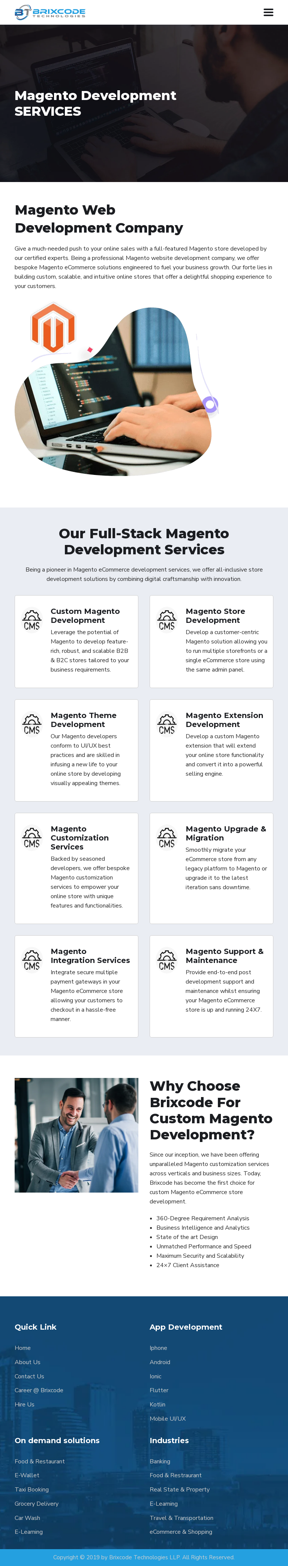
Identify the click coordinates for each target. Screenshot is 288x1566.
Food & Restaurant (40, 1461)
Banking (160, 1461)
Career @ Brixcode (39, 1390)
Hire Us (24, 1404)
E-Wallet (27, 1475)
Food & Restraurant (176, 1475)
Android (160, 1362)
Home (23, 1348)
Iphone (158, 1348)
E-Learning (29, 1532)
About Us (27, 1362)
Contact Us (29, 1376)
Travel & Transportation (181, 1518)
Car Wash (27, 1518)
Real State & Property (180, 1489)
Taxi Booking (32, 1489)
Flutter (159, 1390)
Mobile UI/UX (168, 1419)
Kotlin (157, 1404)
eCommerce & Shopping (181, 1532)
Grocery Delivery (36, 1504)
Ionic (155, 1376)
